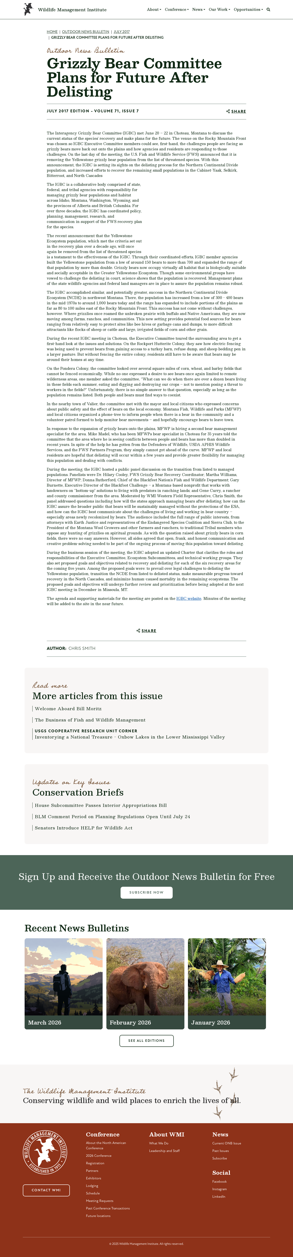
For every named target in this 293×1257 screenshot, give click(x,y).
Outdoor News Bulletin (85, 32)
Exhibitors (93, 1178)
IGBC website (188, 598)
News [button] (197, 9)
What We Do (158, 1143)
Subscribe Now (146, 892)
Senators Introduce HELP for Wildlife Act (84, 827)
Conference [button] (175, 9)
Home (52, 32)
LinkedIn (218, 1197)
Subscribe (219, 1158)
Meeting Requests (99, 1201)
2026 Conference (98, 1156)
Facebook (219, 1182)
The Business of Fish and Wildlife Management (90, 719)
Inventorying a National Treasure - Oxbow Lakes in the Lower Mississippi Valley (130, 736)
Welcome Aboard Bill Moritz (68, 708)
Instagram (219, 1189)
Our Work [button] (218, 9)
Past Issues (220, 1151)
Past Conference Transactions (108, 1208)
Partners (92, 1171)
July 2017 (122, 32)
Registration (95, 1163)
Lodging (92, 1186)
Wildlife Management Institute (72, 9)
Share (238, 112)
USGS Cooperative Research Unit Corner (86, 731)
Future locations (98, 1216)
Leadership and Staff (164, 1151)
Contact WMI (46, 1190)
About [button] (153, 9)
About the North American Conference (106, 1145)
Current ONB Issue (226, 1143)
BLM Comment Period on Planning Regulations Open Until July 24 (112, 816)
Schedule (93, 1193)
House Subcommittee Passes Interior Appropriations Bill (101, 805)
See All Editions (146, 1041)
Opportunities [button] (247, 9)
